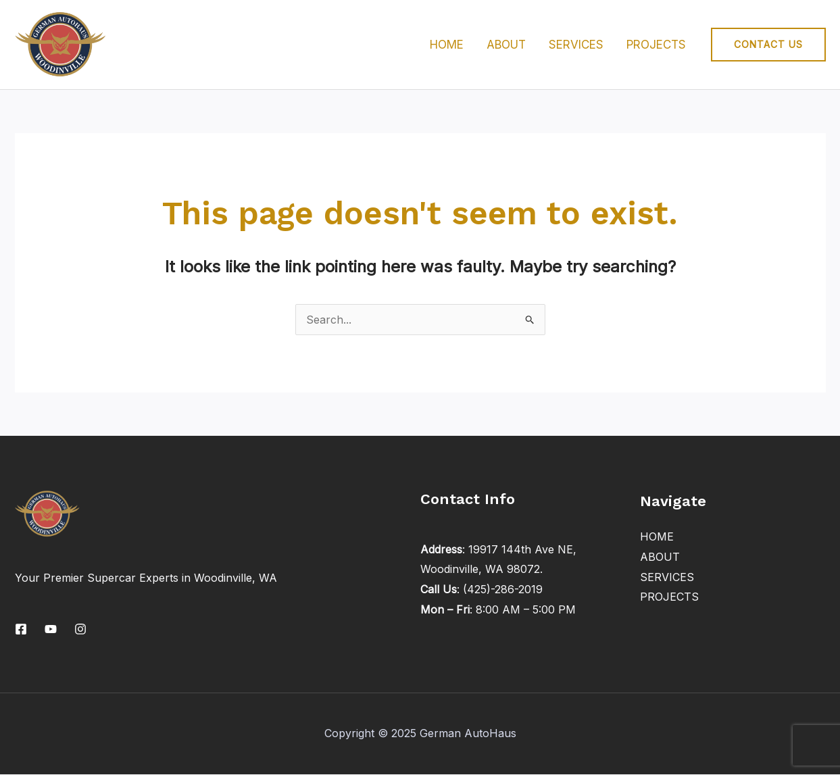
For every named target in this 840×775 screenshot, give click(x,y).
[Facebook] (21, 629)
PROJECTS (656, 44)
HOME (447, 44)
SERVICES (576, 44)
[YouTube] (51, 629)
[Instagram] (80, 629)
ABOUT (506, 44)
